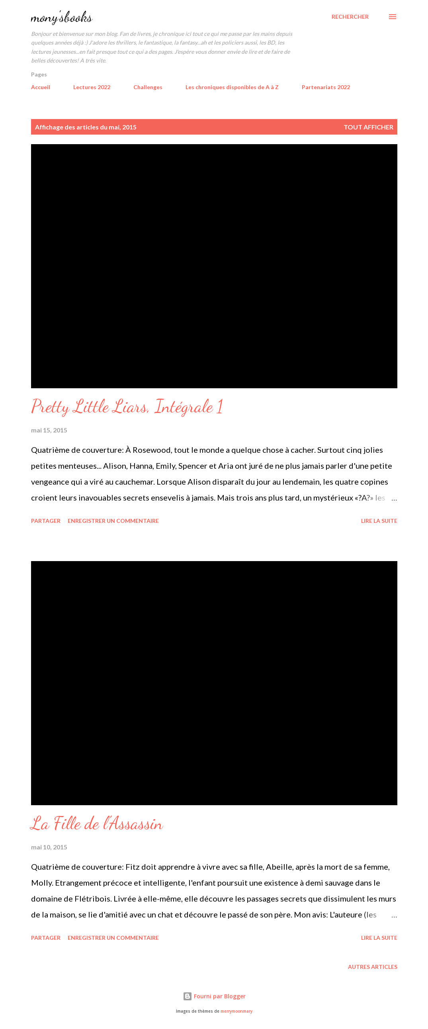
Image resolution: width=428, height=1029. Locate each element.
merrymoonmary (236, 1011)
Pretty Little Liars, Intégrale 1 (127, 406)
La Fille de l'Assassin (97, 823)
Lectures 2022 (91, 87)
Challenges (147, 87)
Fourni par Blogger (214, 996)
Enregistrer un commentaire (113, 520)
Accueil (40, 87)
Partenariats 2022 (326, 87)
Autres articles (372, 966)
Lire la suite (379, 520)
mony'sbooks (61, 16)
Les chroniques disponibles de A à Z (232, 87)
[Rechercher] (350, 17)
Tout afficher (368, 127)
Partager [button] (46, 520)
